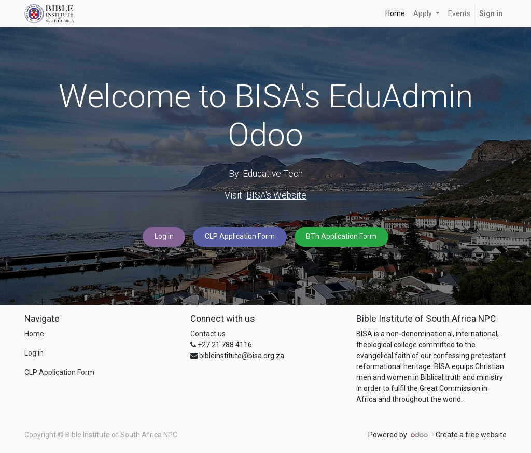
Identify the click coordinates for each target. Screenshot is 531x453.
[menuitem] (395, 13)
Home (34, 334)
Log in (164, 236)
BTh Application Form (341, 236)
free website (486, 435)
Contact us (208, 334)
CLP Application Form (240, 236)
